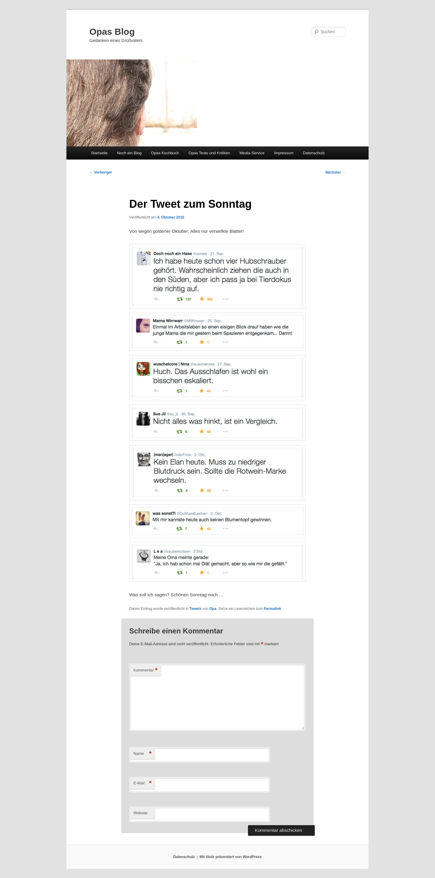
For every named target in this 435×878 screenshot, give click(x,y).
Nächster (335, 172)
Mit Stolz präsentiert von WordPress (230, 857)
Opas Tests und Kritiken (209, 153)
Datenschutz (314, 153)
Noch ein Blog (129, 153)
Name (143, 753)
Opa (212, 609)
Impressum (283, 153)
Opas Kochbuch (165, 153)
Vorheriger (100, 172)
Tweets (195, 609)
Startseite (99, 153)
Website (141, 813)
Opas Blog (112, 32)
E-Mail (143, 783)
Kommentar (146, 670)
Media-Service (252, 153)
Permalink (272, 609)
